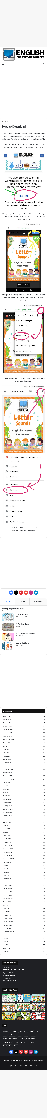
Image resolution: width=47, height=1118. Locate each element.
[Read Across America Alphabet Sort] (23, 1016)
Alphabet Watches (22, 614)
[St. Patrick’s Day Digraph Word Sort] (9, 1016)
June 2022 (6, 869)
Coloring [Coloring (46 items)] (30, 1031)
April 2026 (6, 716)
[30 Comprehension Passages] (8, 637)
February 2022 (7, 882)
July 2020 (6, 938)
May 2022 (6, 872)
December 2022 (8, 849)
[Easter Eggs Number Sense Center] (38, 998)
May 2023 (6, 832)
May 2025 (6, 753)
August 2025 (7, 743)
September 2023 (8, 819)
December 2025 (8, 729)
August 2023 (7, 822)
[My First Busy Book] (8, 627)
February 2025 (7, 762)
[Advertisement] (23, 23)
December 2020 (8, 922)
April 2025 (6, 756)
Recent (22, 602)
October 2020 (7, 928)
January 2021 (7, 918)
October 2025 (7, 736)
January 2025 (7, 766)
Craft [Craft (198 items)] (37, 1031)
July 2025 (6, 746)
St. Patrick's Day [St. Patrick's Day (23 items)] (30, 1038)
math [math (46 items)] (19, 1035)
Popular (7, 602)
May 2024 (6, 792)
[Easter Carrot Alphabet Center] (9, 1007)
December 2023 (8, 809)
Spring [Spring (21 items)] (21, 1038)
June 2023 (6, 829)
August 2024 (7, 782)
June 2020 (6, 941)
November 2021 (8, 892)
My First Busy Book (22, 624)
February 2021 (7, 915)
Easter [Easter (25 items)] (4, 1035)
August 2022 (7, 862)
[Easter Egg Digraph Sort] (38, 1007)
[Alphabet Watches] (8, 617)
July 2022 (6, 865)
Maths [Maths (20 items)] (26, 1035)
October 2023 (7, 816)
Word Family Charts (22, 643)
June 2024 (6, 789)
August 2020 (7, 935)
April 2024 (6, 796)
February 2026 (7, 723)
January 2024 (7, 806)
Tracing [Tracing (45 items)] (31, 1042)
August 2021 (7, 902)
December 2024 (8, 769)
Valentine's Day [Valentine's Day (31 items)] (7, 1046)
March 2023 (7, 839)
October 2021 (7, 895)
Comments (38, 602)
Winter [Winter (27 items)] (16, 1046)
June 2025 (6, 749)
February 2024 (7, 802)
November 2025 (8, 733)
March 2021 (7, 912)
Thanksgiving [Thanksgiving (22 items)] (6, 1042)
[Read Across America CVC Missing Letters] (38, 1016)
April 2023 (6, 835)
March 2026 (7, 719)
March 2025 (7, 759)
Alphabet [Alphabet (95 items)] (13, 1031)
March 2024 (7, 799)
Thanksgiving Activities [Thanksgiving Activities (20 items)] (19, 1042)
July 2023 (6, 825)
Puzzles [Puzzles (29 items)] (33, 1035)
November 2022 (8, 852)
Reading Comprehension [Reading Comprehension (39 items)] (10, 1038)
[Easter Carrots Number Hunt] (9, 998)
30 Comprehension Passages (25, 633)
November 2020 (8, 925)
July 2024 (6, 786)
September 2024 (8, 779)
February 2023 (7, 842)
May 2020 (6, 945)
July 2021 (6, 905)
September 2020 (8, 932)
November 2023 (8, 812)
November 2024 (8, 772)
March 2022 (7, 878)
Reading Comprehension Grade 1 (13, 609)
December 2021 (8, 888)
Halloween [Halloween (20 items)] (12, 1035)
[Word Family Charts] (8, 646)
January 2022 (7, 885)
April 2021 (6, 908)
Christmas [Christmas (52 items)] (22, 1031)
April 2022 (6, 875)
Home (5, 121)
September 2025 (8, 739)
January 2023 (7, 845)
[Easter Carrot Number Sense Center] (23, 1007)
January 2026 (7, 726)
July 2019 (6, 951)
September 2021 (8, 898)
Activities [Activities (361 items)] (5, 1031)
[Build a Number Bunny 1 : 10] (23, 998)
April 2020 (6, 948)
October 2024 (7, 776)
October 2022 (7, 855)
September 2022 (8, 859)
